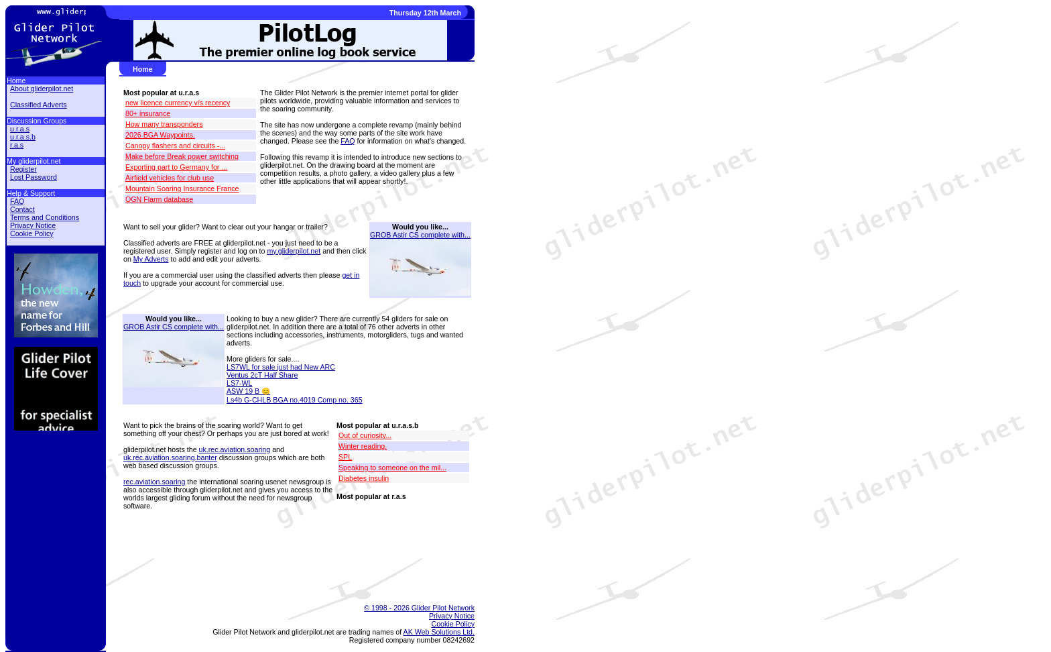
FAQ (348, 141)
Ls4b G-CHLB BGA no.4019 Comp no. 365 (295, 400)
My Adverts (151, 259)
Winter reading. (362, 446)
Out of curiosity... (364, 435)
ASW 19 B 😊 (248, 391)
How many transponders (164, 124)
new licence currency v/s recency (177, 103)
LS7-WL (240, 383)
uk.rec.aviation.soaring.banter (170, 457)
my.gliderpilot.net (293, 251)
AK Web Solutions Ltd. (439, 632)
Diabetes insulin (363, 478)
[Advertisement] (290, 558)
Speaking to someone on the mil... (392, 468)
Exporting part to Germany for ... (176, 167)
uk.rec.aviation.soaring (235, 449)
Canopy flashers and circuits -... (175, 146)
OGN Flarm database (159, 199)
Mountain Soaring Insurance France (182, 188)
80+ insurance (147, 113)
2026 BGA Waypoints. (160, 135)
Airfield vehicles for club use (169, 178)
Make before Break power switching (182, 156)
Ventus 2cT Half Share (262, 375)
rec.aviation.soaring (154, 482)
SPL (345, 457)
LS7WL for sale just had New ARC (281, 367)
